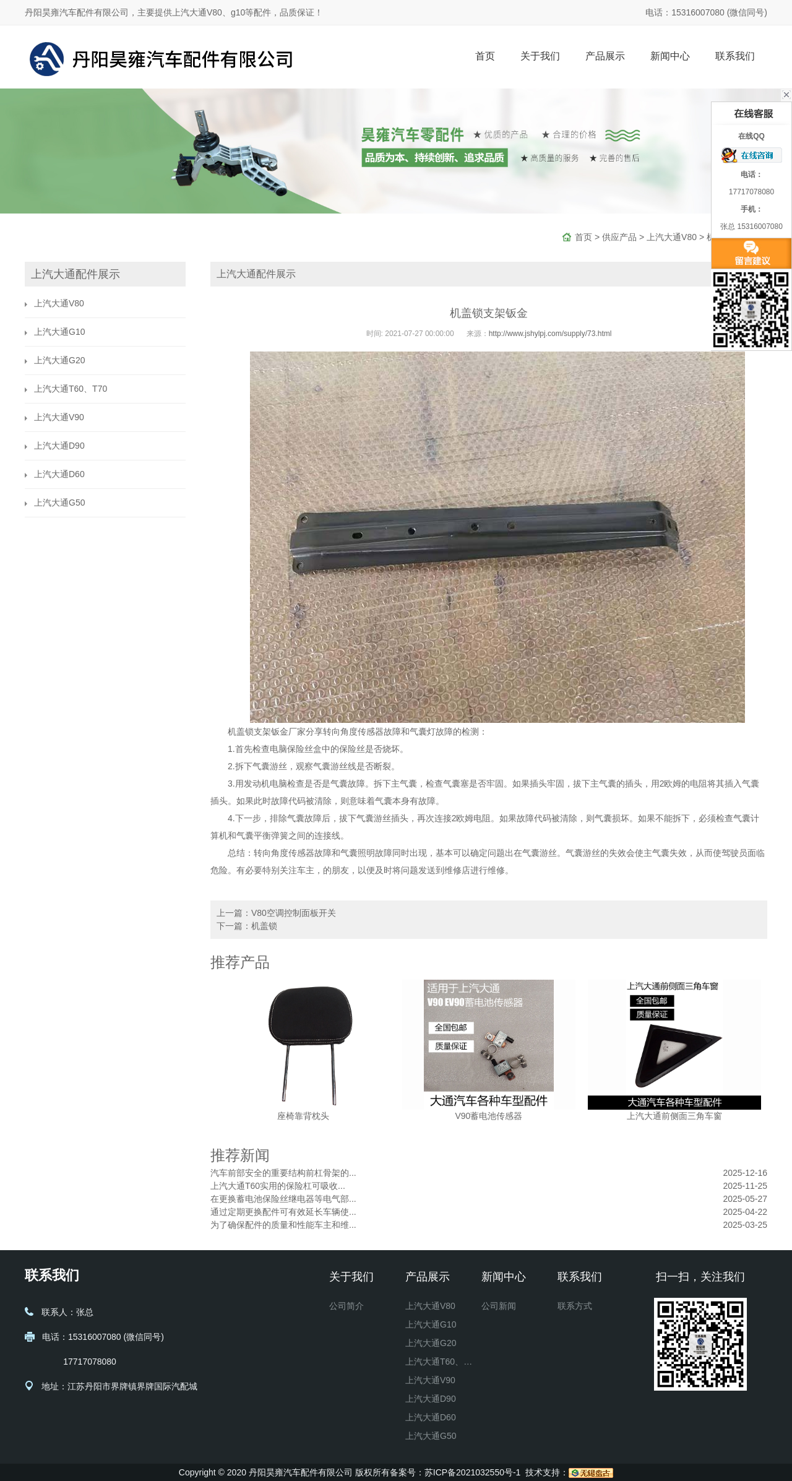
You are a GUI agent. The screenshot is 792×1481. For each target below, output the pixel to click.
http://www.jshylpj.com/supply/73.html (550, 333)
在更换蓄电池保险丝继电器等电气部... (283, 1199)
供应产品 (619, 237)
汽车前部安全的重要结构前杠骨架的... (283, 1173)
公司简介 (346, 1306)
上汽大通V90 (59, 417)
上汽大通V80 (672, 237)
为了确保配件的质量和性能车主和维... (283, 1225)
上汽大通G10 (59, 332)
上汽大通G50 (59, 502)
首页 (485, 56)
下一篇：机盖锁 (247, 926)
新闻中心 (670, 56)
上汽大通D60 (59, 474)
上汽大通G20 (59, 360)
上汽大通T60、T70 (70, 389)
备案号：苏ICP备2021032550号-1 (455, 1472)
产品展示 (605, 56)
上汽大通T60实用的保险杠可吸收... (277, 1186)
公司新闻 (498, 1306)
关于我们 (540, 56)
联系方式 (574, 1306)
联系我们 (735, 56)
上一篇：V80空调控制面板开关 (276, 913)
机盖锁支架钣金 (258, 731)
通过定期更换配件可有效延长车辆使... (283, 1212)
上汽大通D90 (59, 446)
